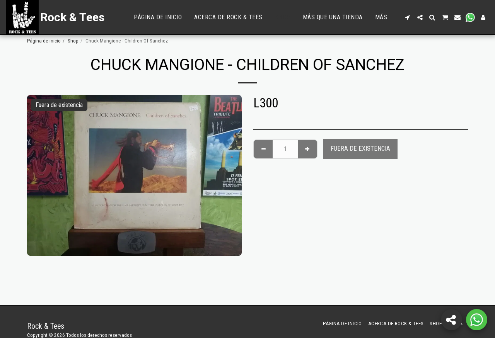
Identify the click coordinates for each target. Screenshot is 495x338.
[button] (407, 17)
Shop (73, 41)
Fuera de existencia (360, 148)
